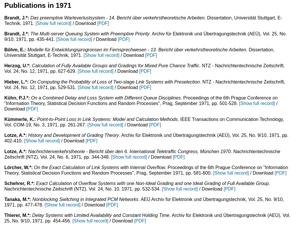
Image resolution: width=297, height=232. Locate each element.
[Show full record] (54, 23)
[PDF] (103, 23)
